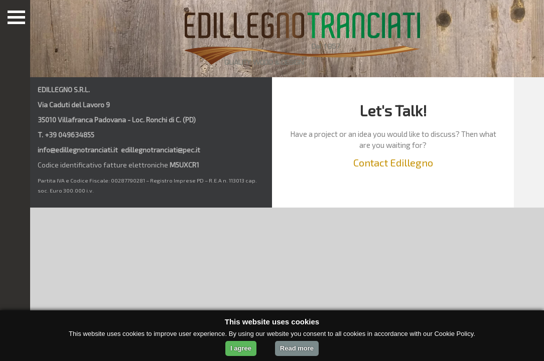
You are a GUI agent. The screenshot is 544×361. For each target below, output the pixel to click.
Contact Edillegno (393, 162)
